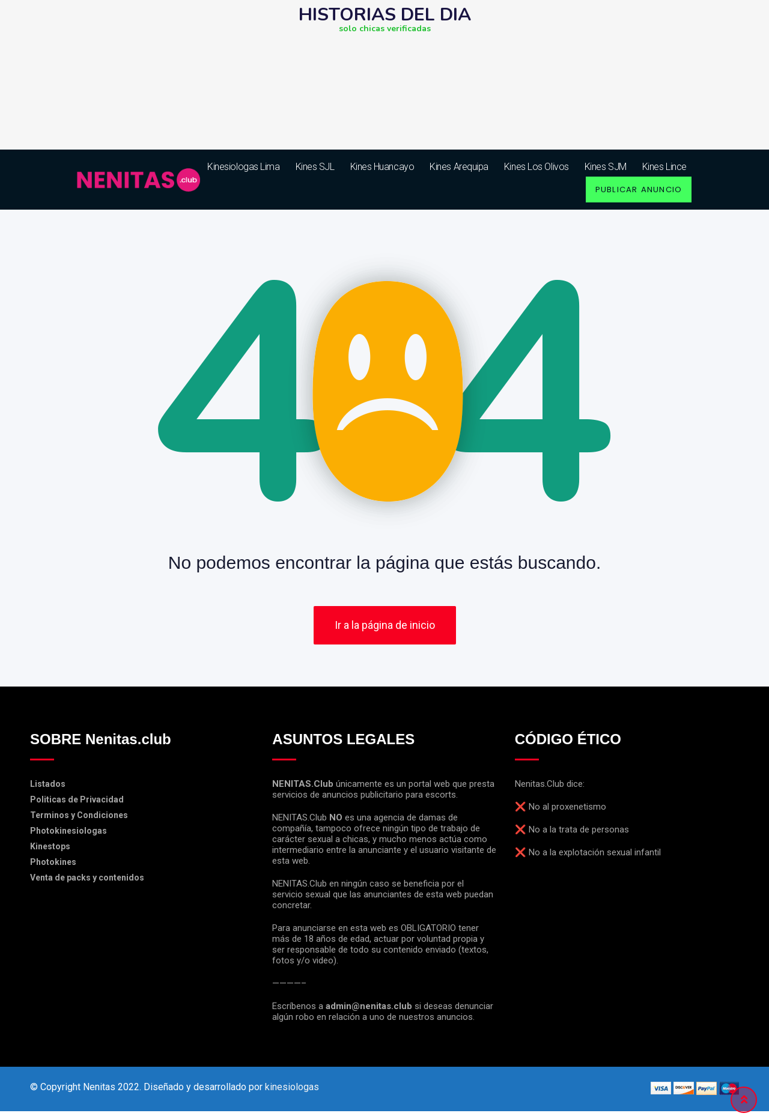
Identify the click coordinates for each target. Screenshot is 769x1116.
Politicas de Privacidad (77, 804)
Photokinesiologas (68, 835)
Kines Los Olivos (536, 166)
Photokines (53, 867)
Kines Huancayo (382, 166)
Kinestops (50, 851)
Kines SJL (315, 166)
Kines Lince (664, 166)
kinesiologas (292, 1091)
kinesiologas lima (243, 166)
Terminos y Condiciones (79, 820)
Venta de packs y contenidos (87, 882)
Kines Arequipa (459, 166)
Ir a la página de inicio (385, 630)
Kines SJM (606, 166)
